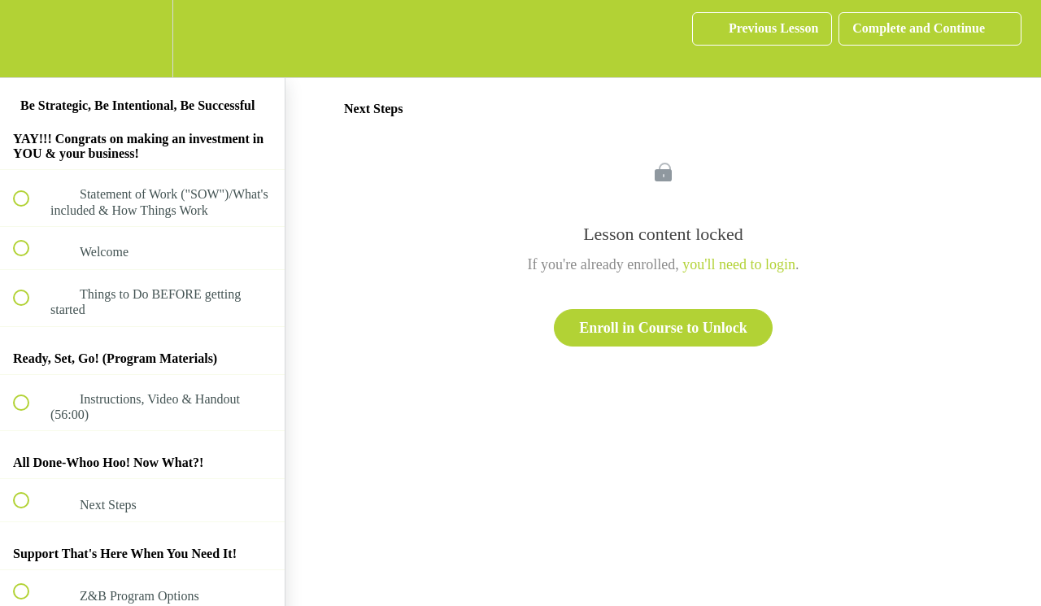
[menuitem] (142, 38)
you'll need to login (738, 264)
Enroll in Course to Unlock (663, 328)
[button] (30, 38)
